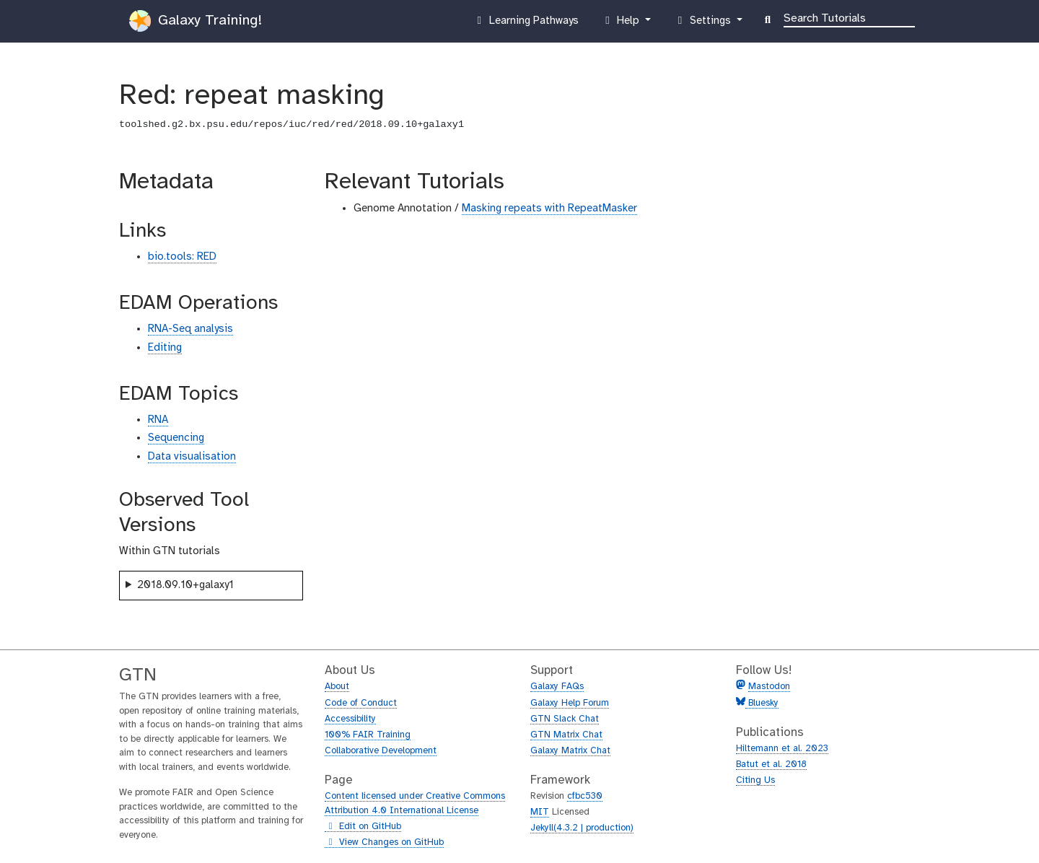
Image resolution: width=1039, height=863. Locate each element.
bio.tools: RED (182, 257)
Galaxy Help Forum (569, 703)
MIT (539, 812)
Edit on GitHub (363, 827)
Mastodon (769, 686)
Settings (703, 23)
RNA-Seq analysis (190, 329)
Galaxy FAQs (557, 686)
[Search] (849, 17)
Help (622, 23)
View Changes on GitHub (384, 843)
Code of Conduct (361, 703)
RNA (158, 420)
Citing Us (755, 780)
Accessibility (350, 719)
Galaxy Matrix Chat (570, 750)
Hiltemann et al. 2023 (782, 748)
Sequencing (176, 438)
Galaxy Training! (195, 21)
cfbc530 (584, 796)
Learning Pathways (526, 23)
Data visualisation (192, 457)
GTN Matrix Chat (566, 735)
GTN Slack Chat (564, 719)
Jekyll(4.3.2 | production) (582, 828)
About (337, 686)
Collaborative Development (381, 750)
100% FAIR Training (368, 735)
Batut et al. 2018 (771, 764)
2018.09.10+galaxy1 (185, 585)
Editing (165, 348)
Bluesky (762, 703)
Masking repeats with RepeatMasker (549, 208)
